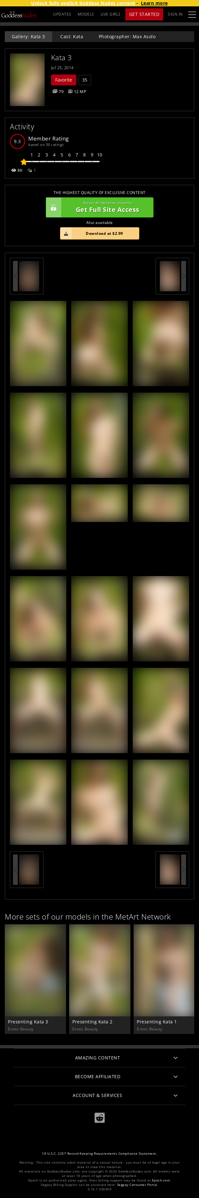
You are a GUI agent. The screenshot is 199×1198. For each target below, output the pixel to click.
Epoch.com (161, 1180)
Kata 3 (61, 57)
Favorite (63, 80)
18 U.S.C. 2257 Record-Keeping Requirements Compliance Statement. (99, 1153)
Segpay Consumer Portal (137, 1185)
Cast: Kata (71, 36)
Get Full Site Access (98, 207)
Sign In (175, 14)
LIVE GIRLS (111, 14)
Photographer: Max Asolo (127, 36)
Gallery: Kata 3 (28, 36)
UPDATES (62, 14)
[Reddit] (100, 1118)
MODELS (86, 14)
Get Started (144, 14)
